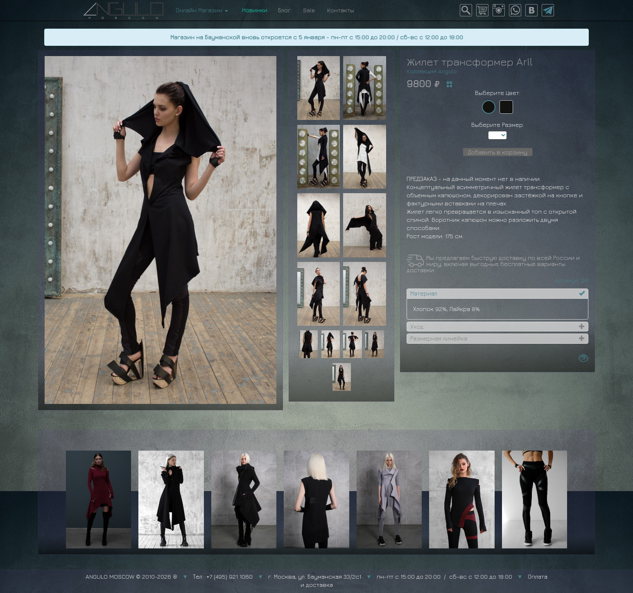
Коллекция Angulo (432, 71)
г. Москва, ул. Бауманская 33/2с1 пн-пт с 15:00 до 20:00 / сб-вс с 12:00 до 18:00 (390, 576)
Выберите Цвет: (497, 92)
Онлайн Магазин (202, 10)
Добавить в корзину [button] (497, 152)
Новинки (253, 10)
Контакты (340, 10)
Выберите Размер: (497, 124)
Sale (309, 10)
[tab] (497, 293)
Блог (284, 10)
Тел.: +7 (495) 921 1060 (223, 576)
